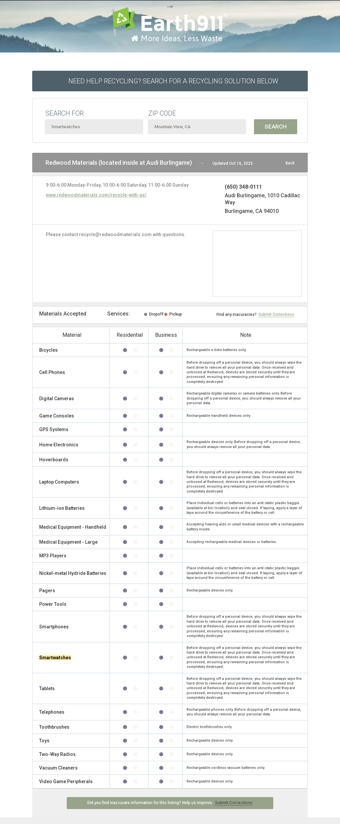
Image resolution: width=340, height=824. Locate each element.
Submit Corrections (276, 314)
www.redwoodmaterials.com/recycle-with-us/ (96, 195)
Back (290, 163)
